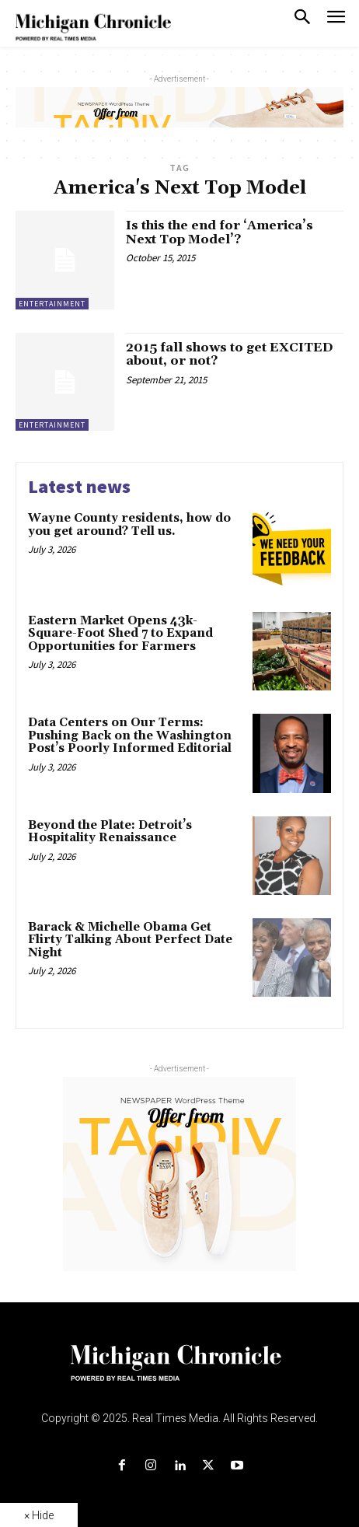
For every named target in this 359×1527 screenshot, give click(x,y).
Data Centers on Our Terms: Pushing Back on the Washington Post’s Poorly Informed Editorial (131, 735)
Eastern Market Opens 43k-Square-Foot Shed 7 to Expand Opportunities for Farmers (120, 633)
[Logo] (180, 1372)
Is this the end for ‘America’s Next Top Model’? (219, 232)
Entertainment (52, 304)
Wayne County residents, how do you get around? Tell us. (129, 525)
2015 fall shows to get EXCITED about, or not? (229, 354)
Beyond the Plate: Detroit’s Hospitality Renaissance (110, 832)
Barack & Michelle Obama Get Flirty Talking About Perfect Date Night (130, 940)
